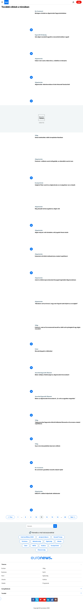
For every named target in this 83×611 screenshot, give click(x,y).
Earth (44, 572)
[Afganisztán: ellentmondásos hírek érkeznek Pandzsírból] (58, 93)
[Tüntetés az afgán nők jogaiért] (58, 218)
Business (4, 572)
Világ (36, 135)
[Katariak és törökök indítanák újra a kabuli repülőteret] (58, 265)
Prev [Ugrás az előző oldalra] (11, 517)
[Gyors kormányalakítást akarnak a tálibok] (58, 455)
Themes (3, 564)
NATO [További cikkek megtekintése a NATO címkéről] (34, 545)
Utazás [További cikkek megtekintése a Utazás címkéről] (59, 541)
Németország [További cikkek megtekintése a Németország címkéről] (37, 541)
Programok (46, 583)
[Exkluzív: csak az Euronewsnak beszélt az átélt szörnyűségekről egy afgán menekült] (58, 336)
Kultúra (45, 579)
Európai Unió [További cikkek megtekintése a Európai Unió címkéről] (55, 545)
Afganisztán (39, 58)
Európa (3, 568)
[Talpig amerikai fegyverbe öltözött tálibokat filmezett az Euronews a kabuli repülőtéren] (58, 431)
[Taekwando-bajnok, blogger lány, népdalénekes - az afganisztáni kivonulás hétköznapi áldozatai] (58, 289)
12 (47, 517)
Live (79, 2)
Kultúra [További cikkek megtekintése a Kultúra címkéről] (43, 545)
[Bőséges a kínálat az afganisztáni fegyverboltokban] (58, 22)
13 (52, 517)
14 (57, 517)
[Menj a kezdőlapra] (6, 2)
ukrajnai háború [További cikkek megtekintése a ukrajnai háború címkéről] (43, 537)
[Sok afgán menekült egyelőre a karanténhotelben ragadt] (58, 46)
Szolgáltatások (5, 589)
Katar (36, 349)
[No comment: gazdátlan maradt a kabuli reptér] (58, 478)
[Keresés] (41, 526)
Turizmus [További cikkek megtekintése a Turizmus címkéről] (24, 541)
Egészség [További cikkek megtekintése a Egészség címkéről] (49, 541)
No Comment (39, 11)
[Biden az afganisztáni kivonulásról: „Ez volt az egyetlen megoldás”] (58, 407)
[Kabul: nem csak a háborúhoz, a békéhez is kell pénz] (58, 69)
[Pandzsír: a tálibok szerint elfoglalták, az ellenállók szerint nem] (58, 170)
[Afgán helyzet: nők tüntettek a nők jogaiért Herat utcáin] (58, 241)
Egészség (45, 576)
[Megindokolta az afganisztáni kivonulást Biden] (58, 384)
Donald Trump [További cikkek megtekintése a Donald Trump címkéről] (58, 537)
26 (65, 517)
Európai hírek (39, 183)
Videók (3, 583)
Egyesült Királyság (41, 35)
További (3, 593)
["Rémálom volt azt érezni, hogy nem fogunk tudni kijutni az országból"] (58, 312)
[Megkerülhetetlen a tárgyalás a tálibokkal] (58, 360)
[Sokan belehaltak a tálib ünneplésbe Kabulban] (58, 146)
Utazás (3, 579)
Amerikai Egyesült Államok (43, 372)
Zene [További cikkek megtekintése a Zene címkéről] (25, 545)
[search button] (55, 526)
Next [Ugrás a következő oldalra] (72, 517)
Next (2, 576)
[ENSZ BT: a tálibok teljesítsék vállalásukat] (58, 502)
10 (36, 517)
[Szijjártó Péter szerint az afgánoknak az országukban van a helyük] (58, 194)
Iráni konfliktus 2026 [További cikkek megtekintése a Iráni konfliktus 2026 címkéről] (27, 537)
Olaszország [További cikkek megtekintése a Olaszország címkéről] (41, 550)
